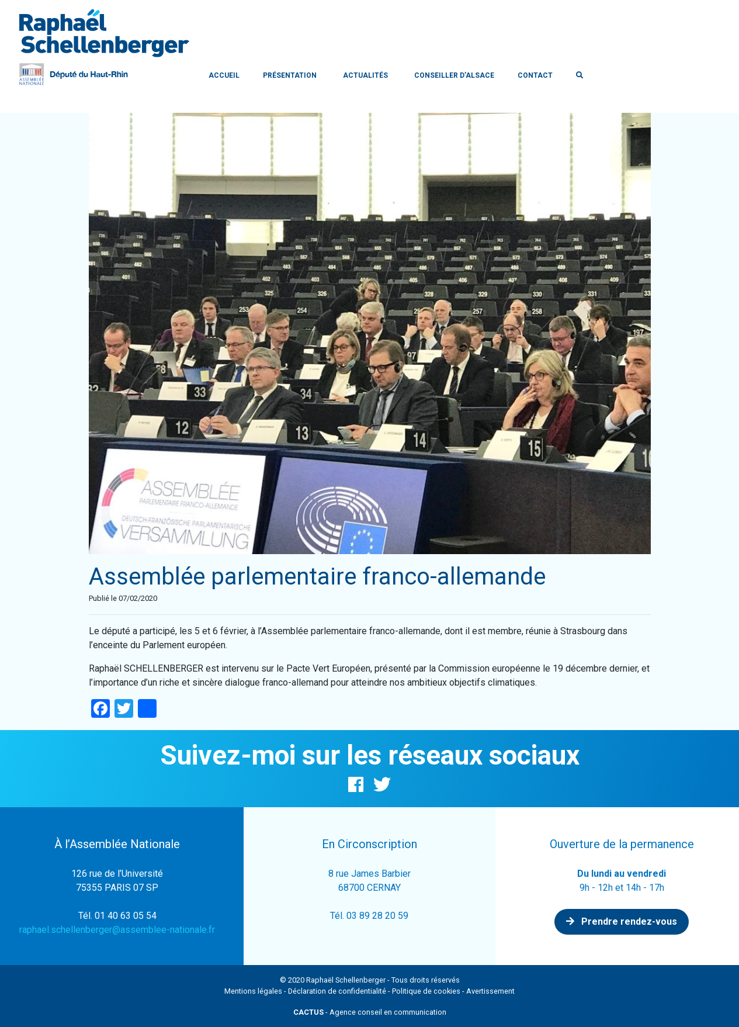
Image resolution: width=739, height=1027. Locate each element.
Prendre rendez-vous (621, 921)
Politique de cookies (426, 991)
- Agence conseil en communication (369, 1012)
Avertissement (490, 991)
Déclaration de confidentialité (337, 991)
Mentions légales (253, 991)
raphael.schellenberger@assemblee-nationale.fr (117, 929)
